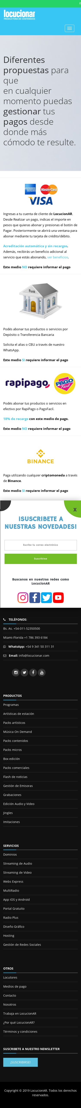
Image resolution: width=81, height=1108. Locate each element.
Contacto (9, 995)
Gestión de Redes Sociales (22, 945)
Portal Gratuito (13, 908)
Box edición (11, 759)
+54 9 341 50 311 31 (39, 646)
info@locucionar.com (34, 655)
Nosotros (9, 1004)
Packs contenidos (15, 741)
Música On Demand (17, 732)
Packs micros (12, 750)
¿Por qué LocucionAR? (19, 1022)
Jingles (8, 813)
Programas (11, 705)
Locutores (10, 977)
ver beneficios (57, 257)
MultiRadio (11, 890)
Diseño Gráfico (13, 927)
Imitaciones (11, 822)
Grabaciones (12, 795)
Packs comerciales (16, 768)
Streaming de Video (17, 872)
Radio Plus (10, 918)
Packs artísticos (14, 723)
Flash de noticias (15, 777)
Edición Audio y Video (18, 804)
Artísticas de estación (18, 714)
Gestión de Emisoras (18, 786)
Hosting (8, 936)
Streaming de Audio (17, 863)
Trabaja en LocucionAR (19, 1013)
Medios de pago (14, 986)
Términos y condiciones (20, 1031)
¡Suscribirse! (20, 1062)
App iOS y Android (16, 899)
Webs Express (13, 881)
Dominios (10, 854)
